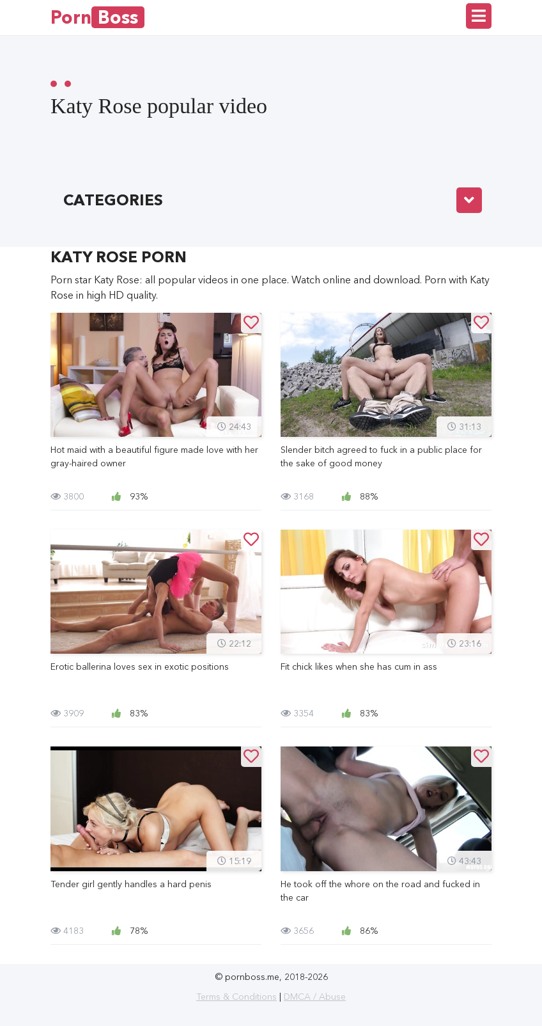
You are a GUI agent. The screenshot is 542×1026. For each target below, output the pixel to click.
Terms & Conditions (236, 996)
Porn (97, 17)
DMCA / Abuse (315, 996)
